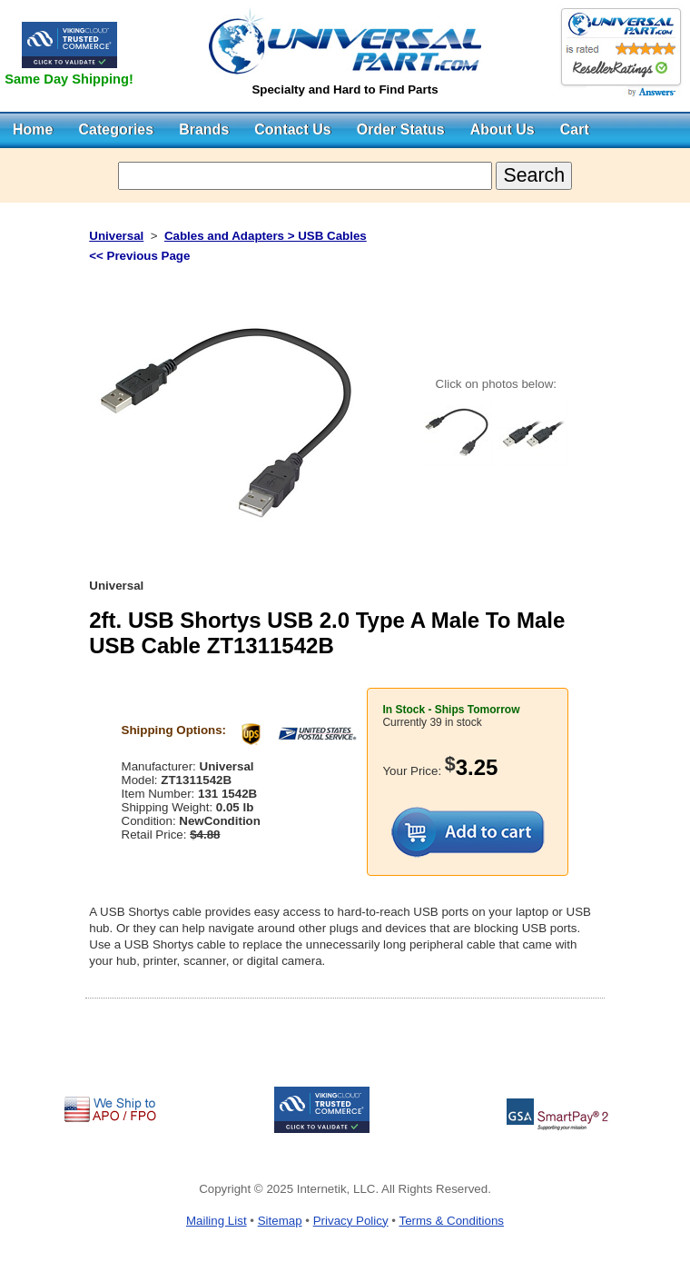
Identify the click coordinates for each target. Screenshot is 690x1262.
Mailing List (216, 1220)
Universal (116, 236)
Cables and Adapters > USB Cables (265, 236)
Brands (204, 129)
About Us (502, 129)
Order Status (401, 129)
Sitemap (280, 1220)
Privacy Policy (351, 1220)
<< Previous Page (139, 256)
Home (33, 129)
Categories (115, 129)
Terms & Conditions (451, 1220)
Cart (574, 129)
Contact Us (292, 129)
